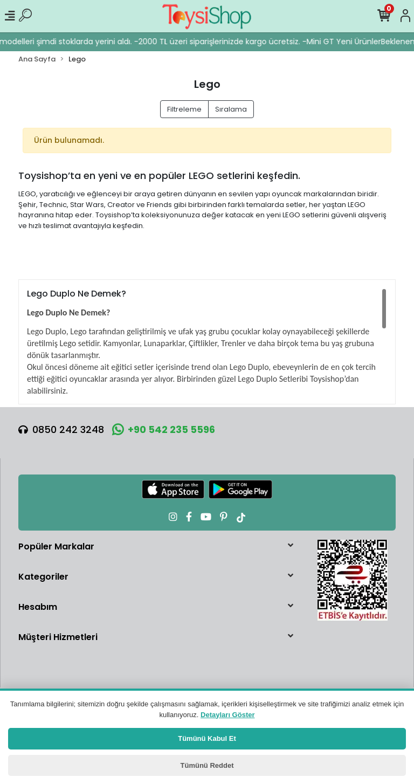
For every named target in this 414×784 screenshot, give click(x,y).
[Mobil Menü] (10, 16)
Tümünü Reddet (207, 765)
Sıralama (231, 109)
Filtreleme (184, 109)
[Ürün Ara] (25, 16)
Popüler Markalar (56, 546)
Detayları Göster (227, 715)
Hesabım (37, 607)
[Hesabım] (405, 16)
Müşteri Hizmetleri (58, 637)
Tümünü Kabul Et (207, 738)
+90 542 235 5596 (163, 429)
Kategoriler (43, 576)
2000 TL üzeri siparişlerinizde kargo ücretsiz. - (227, 41)
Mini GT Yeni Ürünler (349, 41)
